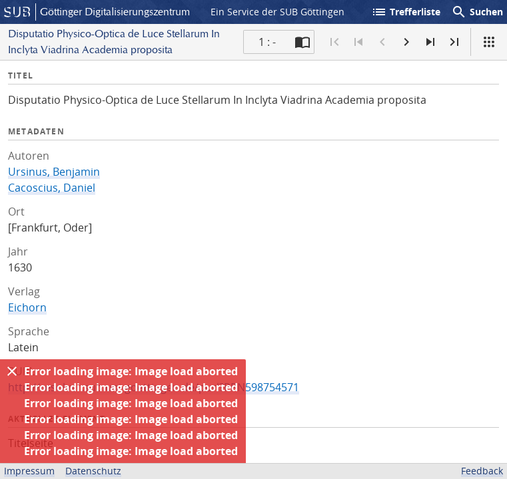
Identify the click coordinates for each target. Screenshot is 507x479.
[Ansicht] (489, 42)
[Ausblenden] (12, 371)
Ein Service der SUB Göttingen (277, 11)
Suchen (477, 12)
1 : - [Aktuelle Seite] (267, 42)
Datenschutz (93, 470)
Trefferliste (405, 12)
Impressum (29, 470)
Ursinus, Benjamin (54, 171)
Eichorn (27, 307)
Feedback (482, 470)
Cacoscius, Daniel (51, 187)
